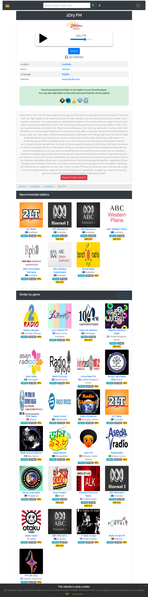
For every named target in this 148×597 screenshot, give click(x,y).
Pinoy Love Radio (31, 492)
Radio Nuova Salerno (31, 453)
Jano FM (88, 453)
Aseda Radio (116, 453)
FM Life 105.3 (31, 575)
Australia (66, 64)
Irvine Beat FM (88, 376)
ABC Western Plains (117, 229)
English (66, 74)
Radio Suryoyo (59, 376)
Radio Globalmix (88, 416)
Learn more (77, 594)
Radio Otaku (31, 535)
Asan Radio (31, 376)
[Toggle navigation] (138, 5)
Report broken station (74, 177)
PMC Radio (31, 416)
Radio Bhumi (59, 453)
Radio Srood (60, 416)
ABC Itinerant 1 (88, 229)
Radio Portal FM (117, 535)
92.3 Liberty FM (60, 330)
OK (67, 594)
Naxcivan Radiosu (88, 330)
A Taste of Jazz (88, 535)
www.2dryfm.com (71, 79)
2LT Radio (31, 229)
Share (74, 51)
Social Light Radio (117, 376)
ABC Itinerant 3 (59, 229)
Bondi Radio (88, 269)
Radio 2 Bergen (31, 330)
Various (66, 69)
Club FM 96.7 (59, 492)
